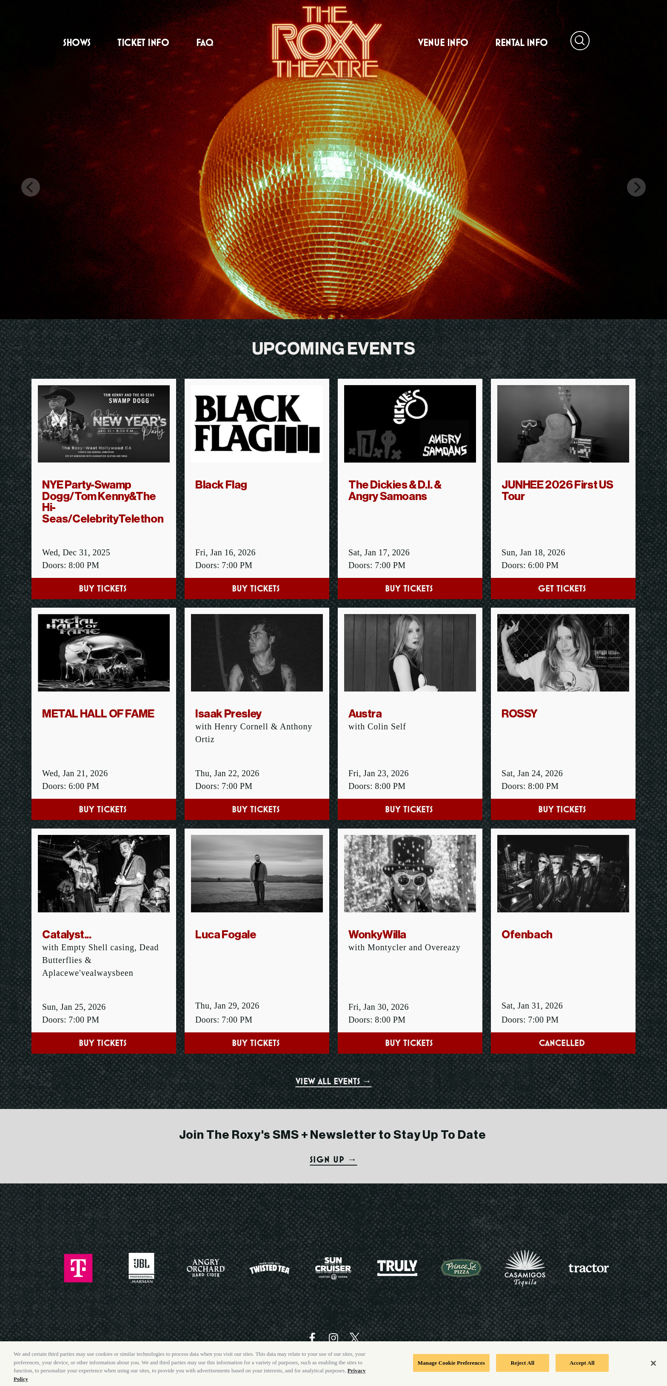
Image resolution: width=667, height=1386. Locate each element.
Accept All (582, 1366)
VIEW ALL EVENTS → (334, 1081)
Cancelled (563, 1042)
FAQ (205, 43)
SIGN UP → (333, 1159)
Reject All (522, 1366)
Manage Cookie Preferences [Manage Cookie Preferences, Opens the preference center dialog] (451, 1366)
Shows (77, 43)
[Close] (653, 1367)
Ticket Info (143, 43)
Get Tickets (563, 588)
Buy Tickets (104, 588)
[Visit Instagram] (333, 1338)
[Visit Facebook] (312, 1338)
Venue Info (443, 43)
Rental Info (521, 43)
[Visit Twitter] (354, 1338)
